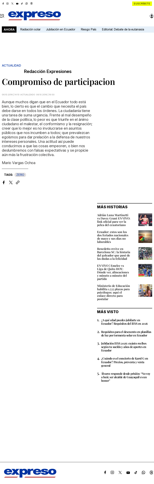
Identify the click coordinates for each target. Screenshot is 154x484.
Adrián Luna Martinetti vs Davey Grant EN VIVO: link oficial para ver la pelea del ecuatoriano (113, 220)
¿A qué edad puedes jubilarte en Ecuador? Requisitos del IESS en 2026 (124, 321)
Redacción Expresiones (48, 71)
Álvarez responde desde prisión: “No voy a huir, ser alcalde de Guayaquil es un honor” (125, 377)
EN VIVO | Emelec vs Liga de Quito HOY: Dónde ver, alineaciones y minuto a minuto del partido (113, 272)
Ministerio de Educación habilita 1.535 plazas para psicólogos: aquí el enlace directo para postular (113, 292)
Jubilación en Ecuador (60, 29)
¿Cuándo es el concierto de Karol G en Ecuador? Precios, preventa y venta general (124, 361)
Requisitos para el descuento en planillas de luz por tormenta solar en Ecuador (126, 333)
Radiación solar (30, 29)
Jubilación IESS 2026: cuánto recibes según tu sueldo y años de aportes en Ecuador (123, 346)
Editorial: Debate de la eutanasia (123, 29)
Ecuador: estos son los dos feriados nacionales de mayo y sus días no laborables (112, 237)
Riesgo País (88, 29)
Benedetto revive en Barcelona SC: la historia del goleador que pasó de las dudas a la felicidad (113, 254)
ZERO (20, 175)
